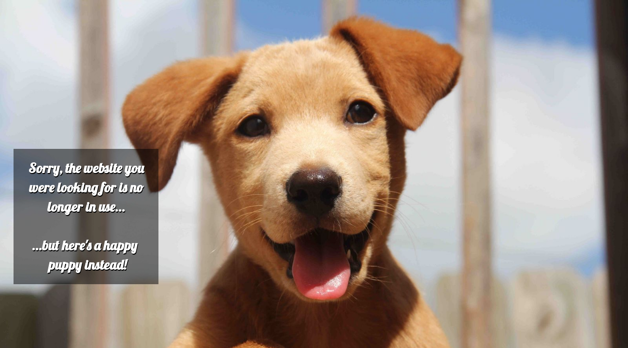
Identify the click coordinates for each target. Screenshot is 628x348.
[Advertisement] (294, 71)
